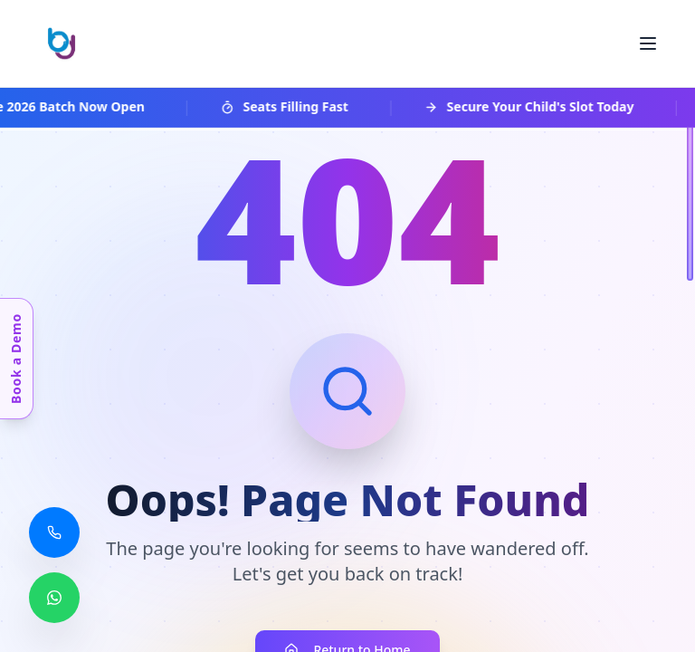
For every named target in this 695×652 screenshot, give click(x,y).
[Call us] (54, 532)
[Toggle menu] (648, 43)
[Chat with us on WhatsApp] (54, 597)
